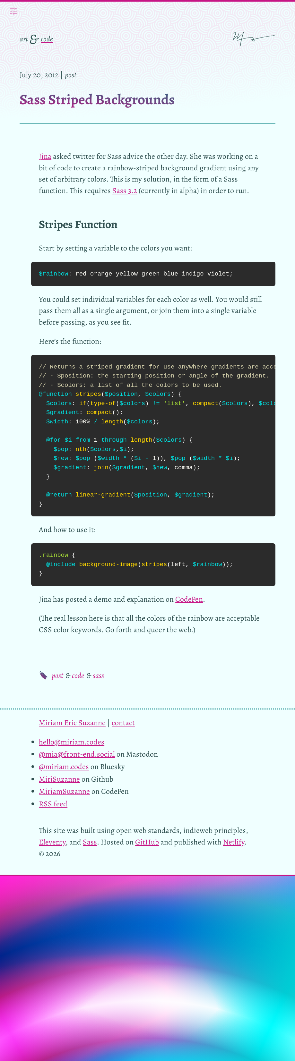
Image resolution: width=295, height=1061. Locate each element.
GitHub (147, 842)
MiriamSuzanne (64, 791)
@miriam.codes (64, 766)
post (57, 675)
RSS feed (53, 804)
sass (98, 675)
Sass (90, 842)
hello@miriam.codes (71, 742)
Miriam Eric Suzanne (72, 722)
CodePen (189, 599)
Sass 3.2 (124, 190)
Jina (45, 156)
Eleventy (52, 842)
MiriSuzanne (59, 779)
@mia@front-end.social (77, 754)
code (47, 39)
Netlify (233, 842)
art (24, 39)
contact (123, 722)
